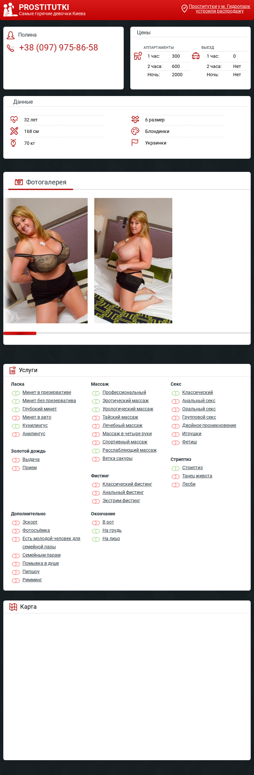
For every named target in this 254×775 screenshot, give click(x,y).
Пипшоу (31, 571)
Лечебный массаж (123, 425)
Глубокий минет (39, 408)
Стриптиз (192, 467)
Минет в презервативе (46, 392)
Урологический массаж (128, 408)
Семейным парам (41, 555)
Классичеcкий (197, 392)
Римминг (32, 579)
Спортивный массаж (125, 441)
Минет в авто (36, 417)
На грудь (112, 530)
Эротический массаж (126, 400)
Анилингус (33, 433)
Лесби (188, 484)
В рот (108, 522)
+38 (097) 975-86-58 (52, 47)
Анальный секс (198, 400)
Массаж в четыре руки (127, 433)
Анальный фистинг (123, 492)
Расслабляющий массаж (130, 450)
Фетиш (189, 441)
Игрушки (191, 433)
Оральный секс (199, 408)
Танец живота (197, 475)
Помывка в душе (40, 563)
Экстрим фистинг (121, 500)
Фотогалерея (40, 182)
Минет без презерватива (49, 400)
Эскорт (30, 522)
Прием (29, 467)
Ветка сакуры (118, 458)
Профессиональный (124, 392)
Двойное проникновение (209, 425)
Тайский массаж (120, 417)
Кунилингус (35, 425)
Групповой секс (199, 417)
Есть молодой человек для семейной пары (51, 542)
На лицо (111, 538)
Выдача (31, 459)
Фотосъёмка (36, 530)
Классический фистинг (127, 484)
